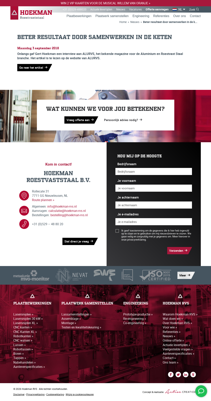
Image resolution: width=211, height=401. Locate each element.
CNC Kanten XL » (25, 332)
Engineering (140, 16)
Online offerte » (173, 341)
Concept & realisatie (170, 392)
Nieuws (120, 9)
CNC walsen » (22, 341)
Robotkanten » (23, 337)
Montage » (68, 324)
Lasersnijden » (23, 315)
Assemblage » (71, 319)
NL (180, 9)
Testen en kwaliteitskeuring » (81, 328)
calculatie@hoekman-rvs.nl (67, 211)
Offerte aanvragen (157, 9)
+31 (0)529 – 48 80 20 (47, 225)
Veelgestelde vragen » (178, 350)
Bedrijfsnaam (126, 165)
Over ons (179, 16)
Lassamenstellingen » (76, 315)
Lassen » (19, 346)
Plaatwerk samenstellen (112, 16)
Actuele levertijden (101, 9)
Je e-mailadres (128, 215)
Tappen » (19, 359)
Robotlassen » (23, 350)
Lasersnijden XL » (25, 324)
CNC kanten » (22, 328)
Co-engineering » (134, 324)
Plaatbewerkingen (79, 16)
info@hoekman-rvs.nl (62, 207)
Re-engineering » (134, 319)
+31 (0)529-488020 (74, 9)
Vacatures (135, 9)
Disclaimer (19, 395)
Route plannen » (43, 201)
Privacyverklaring (35, 395)
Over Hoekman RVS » (177, 324)
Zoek (192, 9)
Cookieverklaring (55, 395)
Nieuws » (169, 337)
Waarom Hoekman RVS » (180, 315)
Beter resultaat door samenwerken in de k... (170, 22)
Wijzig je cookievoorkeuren (80, 395)
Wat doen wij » (173, 319)
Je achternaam (128, 198)
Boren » (18, 354)
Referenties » (172, 332)
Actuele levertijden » (176, 346)
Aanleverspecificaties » (29, 367)
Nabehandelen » (24, 363)
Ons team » (170, 363)
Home (123, 22)
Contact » (169, 359)
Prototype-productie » (138, 315)
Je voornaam (126, 181)
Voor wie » (170, 328)
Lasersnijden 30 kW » (28, 319)
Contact (195, 16)
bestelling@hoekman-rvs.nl (69, 216)
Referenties (161, 16)
